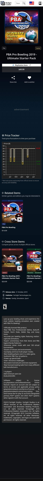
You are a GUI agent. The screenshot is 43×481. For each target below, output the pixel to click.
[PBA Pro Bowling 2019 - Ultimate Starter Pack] (12, 266)
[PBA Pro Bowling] (12, 216)
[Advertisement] (21, 109)
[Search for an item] (19, 3)
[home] (6, 3)
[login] (40, 3)
